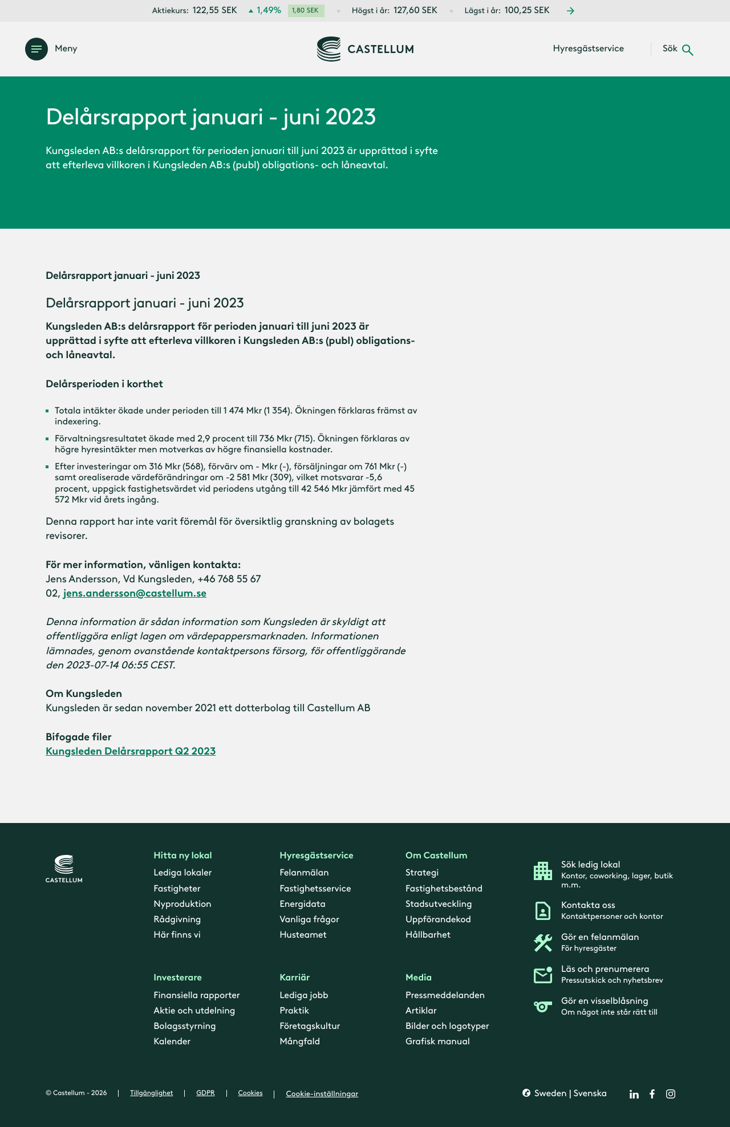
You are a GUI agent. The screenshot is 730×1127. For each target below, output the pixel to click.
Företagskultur (309, 1026)
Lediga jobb (303, 995)
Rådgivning (177, 919)
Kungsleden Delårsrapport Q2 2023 (131, 751)
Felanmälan (303, 873)
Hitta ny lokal (182, 855)
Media (418, 978)
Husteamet (302, 935)
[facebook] (652, 1093)
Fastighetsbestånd (443, 888)
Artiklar (421, 1011)
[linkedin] (634, 1093)
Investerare (177, 978)
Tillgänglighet (151, 1093)
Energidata (302, 904)
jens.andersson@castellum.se (134, 593)
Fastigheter (176, 888)
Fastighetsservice (315, 888)
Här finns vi (176, 935)
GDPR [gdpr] (205, 1093)
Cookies (250, 1093)
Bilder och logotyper (447, 1026)
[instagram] (670, 1093)
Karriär (294, 978)
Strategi (422, 873)
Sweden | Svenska (569, 1094)
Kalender (171, 1042)
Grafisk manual (437, 1042)
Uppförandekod (438, 919)
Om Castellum (436, 855)
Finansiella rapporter (196, 995)
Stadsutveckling (438, 904)
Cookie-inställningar (322, 1093)
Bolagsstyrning (184, 1026)
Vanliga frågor (309, 919)
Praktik (294, 1011)
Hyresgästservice (316, 855)
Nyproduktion (182, 904)
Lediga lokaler (182, 873)
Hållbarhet (428, 935)
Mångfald (299, 1042)
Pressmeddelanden (445, 995)
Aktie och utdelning (194, 1011)
